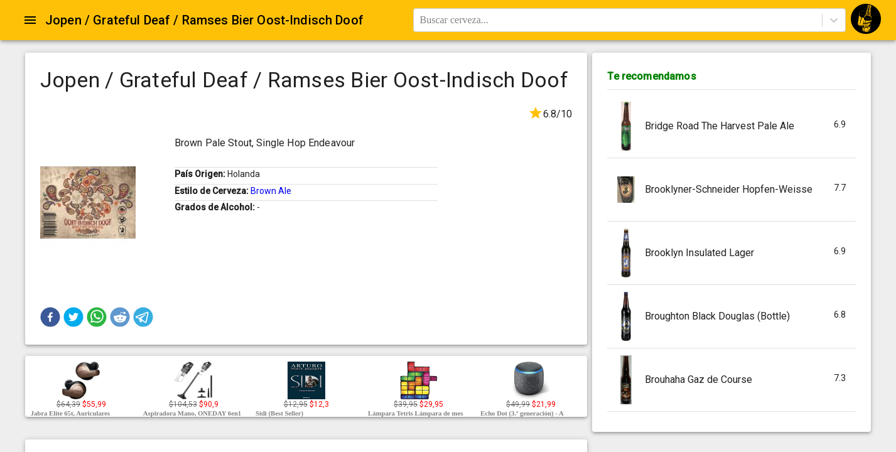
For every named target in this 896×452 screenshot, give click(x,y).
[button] (50, 317)
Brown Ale (271, 191)
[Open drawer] (30, 20)
